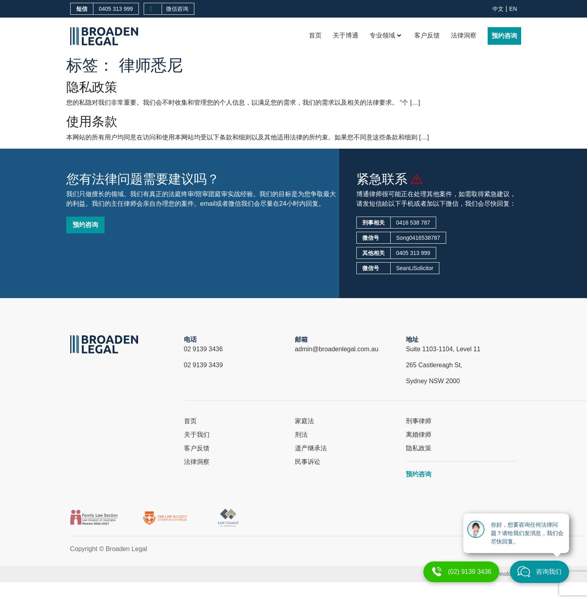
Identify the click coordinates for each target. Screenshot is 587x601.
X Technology (500, 574)
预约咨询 (504, 35)
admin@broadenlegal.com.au (336, 349)
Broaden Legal (126, 548)
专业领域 (385, 35)
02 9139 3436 (203, 349)
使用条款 (91, 121)
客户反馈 (427, 35)
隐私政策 (91, 87)
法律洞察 (463, 35)
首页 (315, 35)
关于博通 (345, 35)
